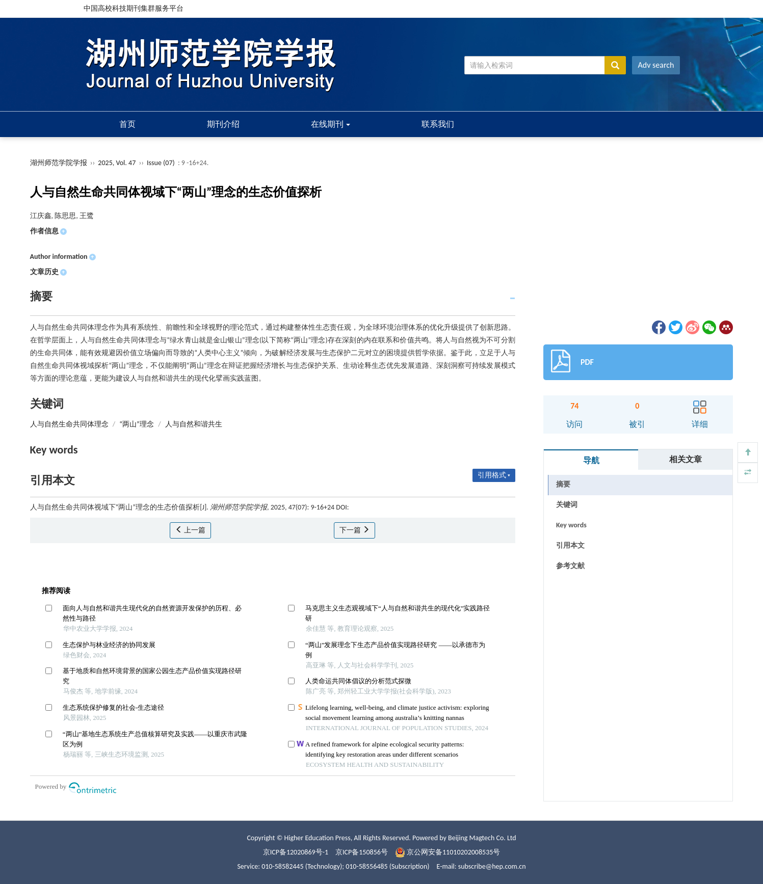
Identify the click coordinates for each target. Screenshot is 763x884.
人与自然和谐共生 (193, 424)
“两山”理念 (136, 424)
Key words (571, 525)
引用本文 (570, 545)
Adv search (656, 65)
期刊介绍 (223, 124)
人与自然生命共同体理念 (69, 424)
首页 (127, 124)
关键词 (566, 504)
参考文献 (570, 565)
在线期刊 (331, 124)
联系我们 (438, 124)
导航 (591, 460)
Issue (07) (161, 162)
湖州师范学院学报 (58, 162)
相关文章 (685, 459)
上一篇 (190, 530)
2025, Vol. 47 (117, 162)
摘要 (563, 484)
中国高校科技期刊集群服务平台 (133, 8)
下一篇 (354, 530)
